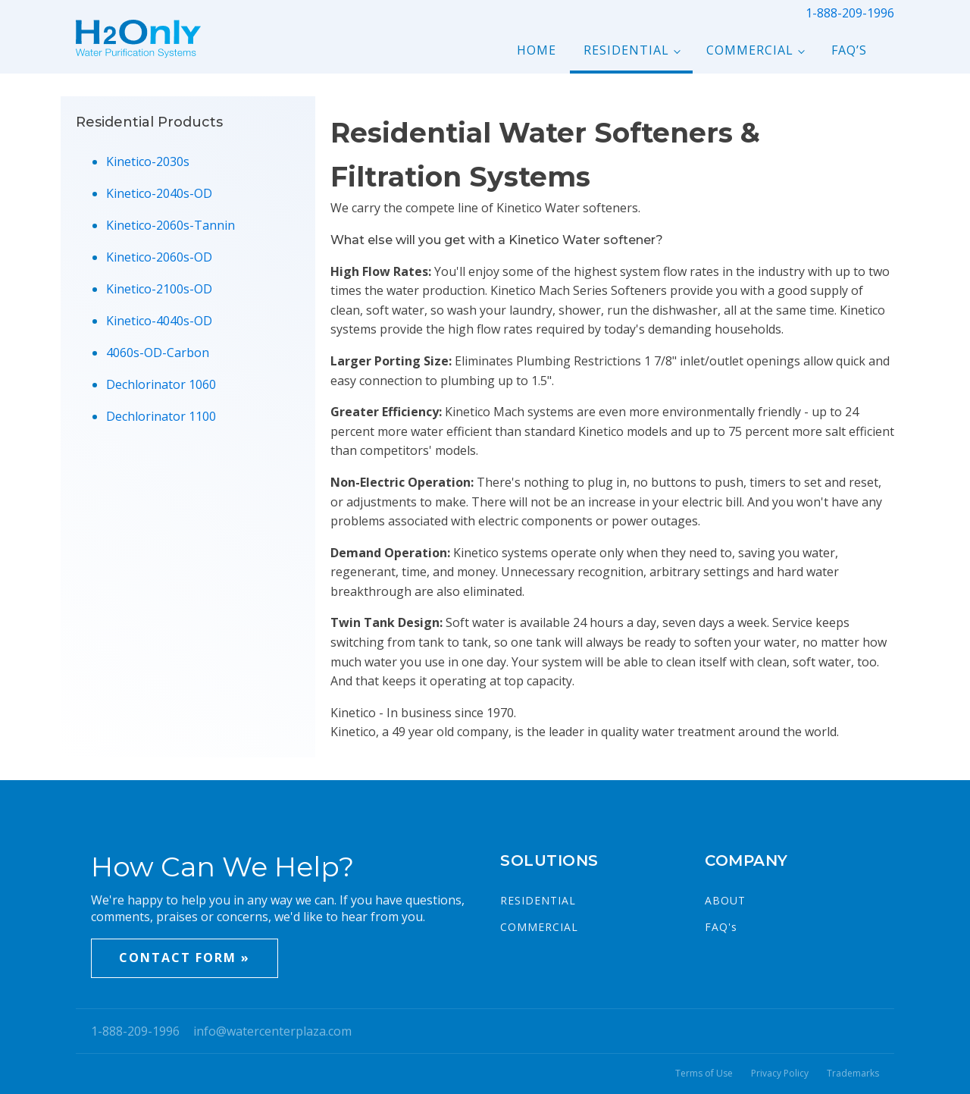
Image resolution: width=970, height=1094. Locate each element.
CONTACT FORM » (184, 957)
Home (536, 50)
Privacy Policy (780, 1073)
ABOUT (725, 900)
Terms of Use (704, 1073)
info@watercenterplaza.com (272, 1031)
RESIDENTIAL (538, 900)
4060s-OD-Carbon (157, 352)
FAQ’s (849, 50)
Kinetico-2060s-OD (159, 257)
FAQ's (721, 927)
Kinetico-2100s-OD (159, 289)
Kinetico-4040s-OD (159, 320)
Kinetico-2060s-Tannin (170, 225)
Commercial (749, 50)
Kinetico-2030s (147, 161)
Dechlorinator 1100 (161, 416)
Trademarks (853, 1073)
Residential (626, 50)
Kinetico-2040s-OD (159, 193)
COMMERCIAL (539, 927)
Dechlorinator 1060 (161, 384)
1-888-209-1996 (850, 13)
